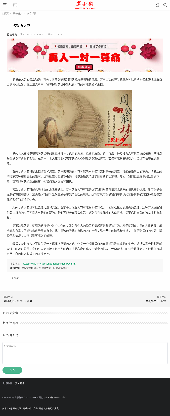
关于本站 (6, 408)
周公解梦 (17, 13)
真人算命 (20, 383)
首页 (6, 13)
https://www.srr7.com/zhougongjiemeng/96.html (49, 263)
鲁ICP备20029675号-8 (56, 397)
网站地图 (17, 408)
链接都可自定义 (51, 408)
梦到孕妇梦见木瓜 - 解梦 (17, 301)
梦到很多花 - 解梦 (156, 301)
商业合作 (27, 408)
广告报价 (37, 408)
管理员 (12, 34)
